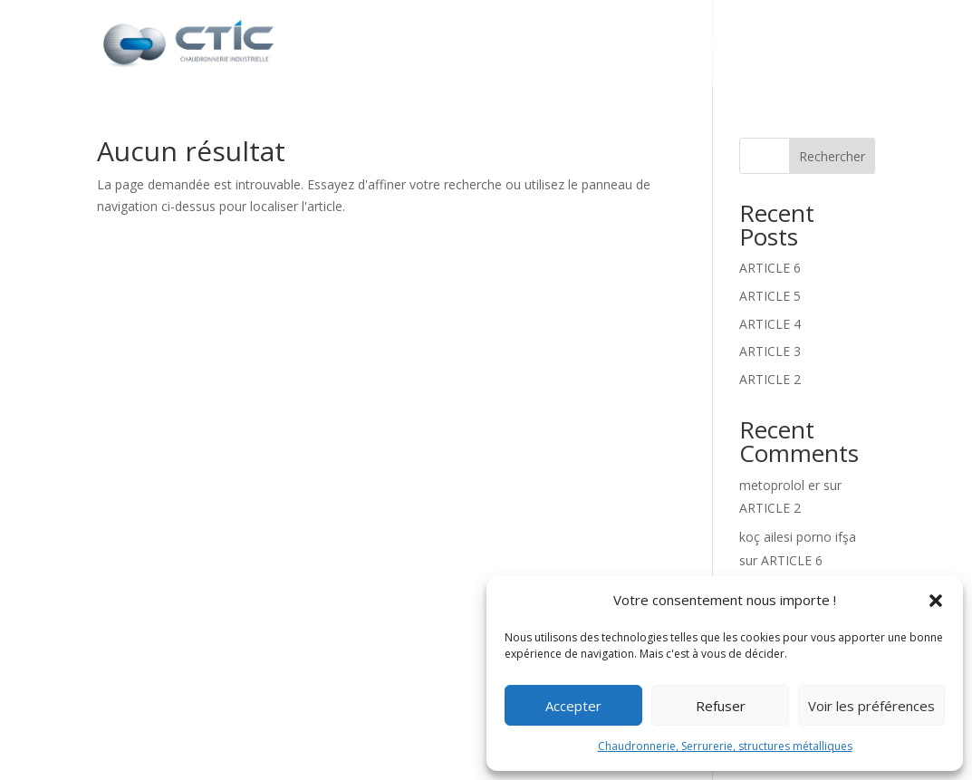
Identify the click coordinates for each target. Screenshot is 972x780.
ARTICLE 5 (770, 295)
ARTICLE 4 (770, 323)
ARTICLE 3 (770, 351)
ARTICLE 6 (770, 267)
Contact (841, 44)
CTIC (462, 44)
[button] (936, 601)
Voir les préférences (871, 706)
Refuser (721, 706)
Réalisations (733, 44)
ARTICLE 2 (770, 379)
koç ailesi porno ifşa (797, 536)
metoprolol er (779, 485)
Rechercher (832, 156)
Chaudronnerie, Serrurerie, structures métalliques (725, 746)
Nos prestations (573, 44)
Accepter (573, 706)
